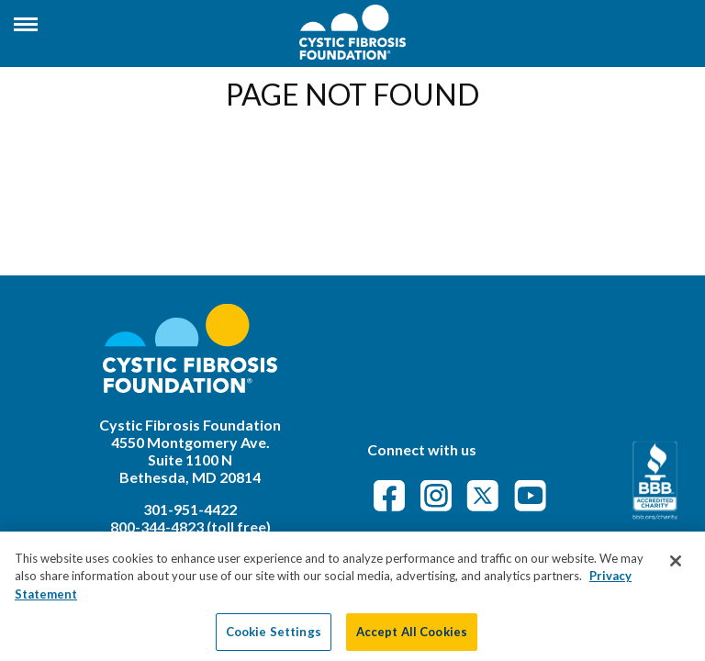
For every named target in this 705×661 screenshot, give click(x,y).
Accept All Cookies (411, 637)
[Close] (675, 566)
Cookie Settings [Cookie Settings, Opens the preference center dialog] (273, 637)
